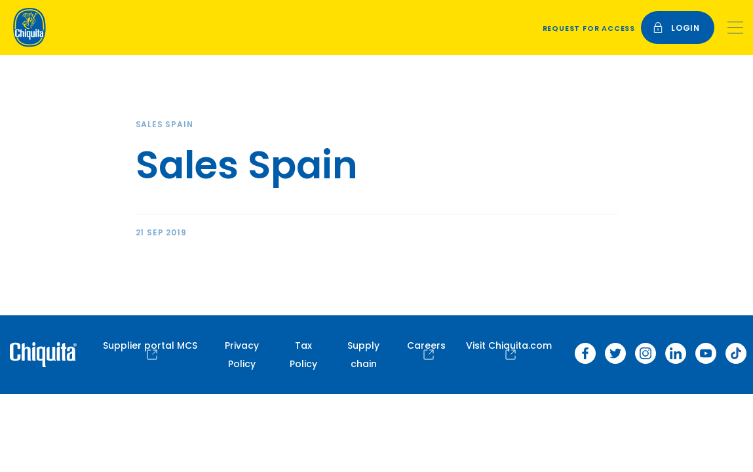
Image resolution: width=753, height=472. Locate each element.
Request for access (589, 28)
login (676, 27)
